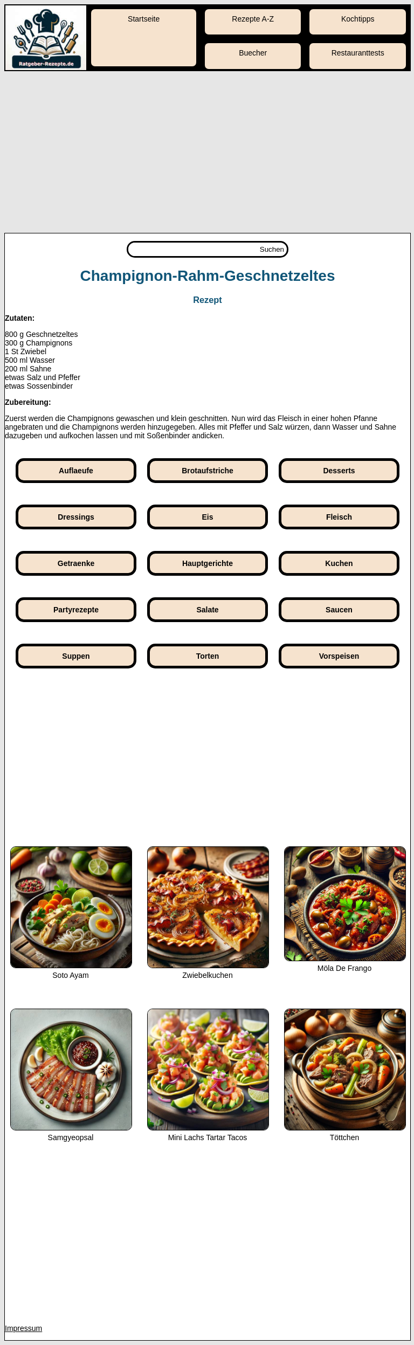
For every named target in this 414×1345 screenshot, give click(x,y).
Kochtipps (357, 19)
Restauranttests (358, 53)
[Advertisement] (207, 152)
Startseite (144, 19)
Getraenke (76, 563)
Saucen (339, 609)
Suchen (272, 249)
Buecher (253, 53)
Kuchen (339, 563)
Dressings (76, 517)
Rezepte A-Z (253, 19)
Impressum (23, 1328)
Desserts (339, 470)
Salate (207, 609)
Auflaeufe (76, 470)
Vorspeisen (339, 656)
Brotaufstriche (207, 470)
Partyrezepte (76, 609)
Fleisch (339, 517)
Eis (207, 517)
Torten (207, 656)
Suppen (75, 656)
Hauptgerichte (207, 563)
